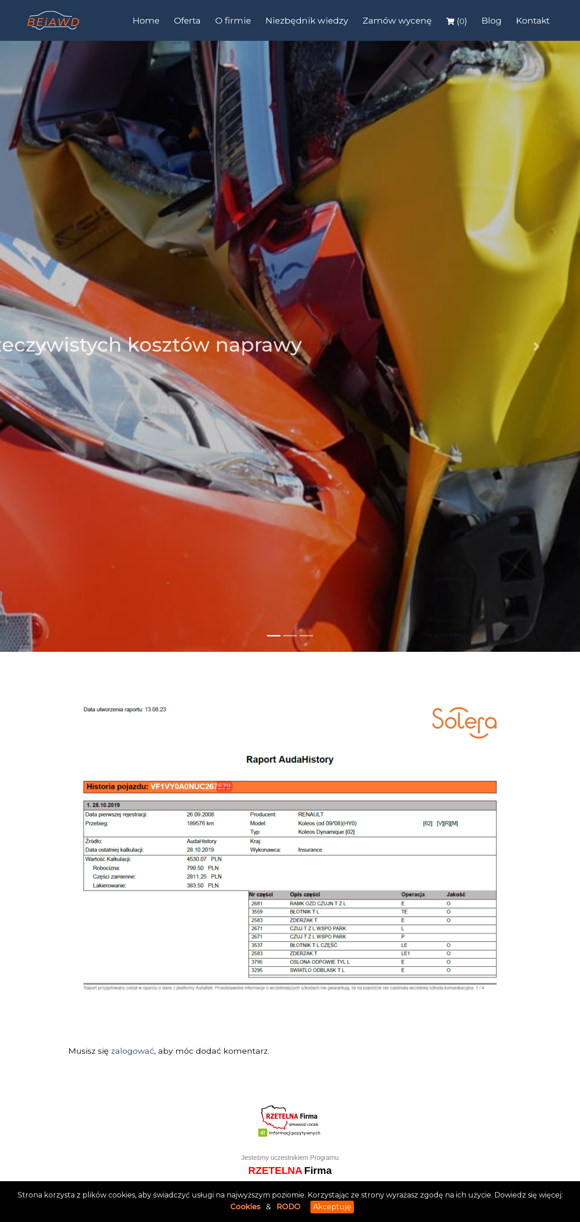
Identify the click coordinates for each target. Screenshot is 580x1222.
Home (146, 20)
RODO (288, 1206)
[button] (43, 346)
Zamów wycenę (397, 20)
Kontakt (533, 20)
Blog (492, 20)
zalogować (132, 1051)
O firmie (233, 20)
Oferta (187, 20)
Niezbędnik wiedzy (307, 20)
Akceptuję (332, 1206)
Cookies (245, 1206)
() (456, 20)
